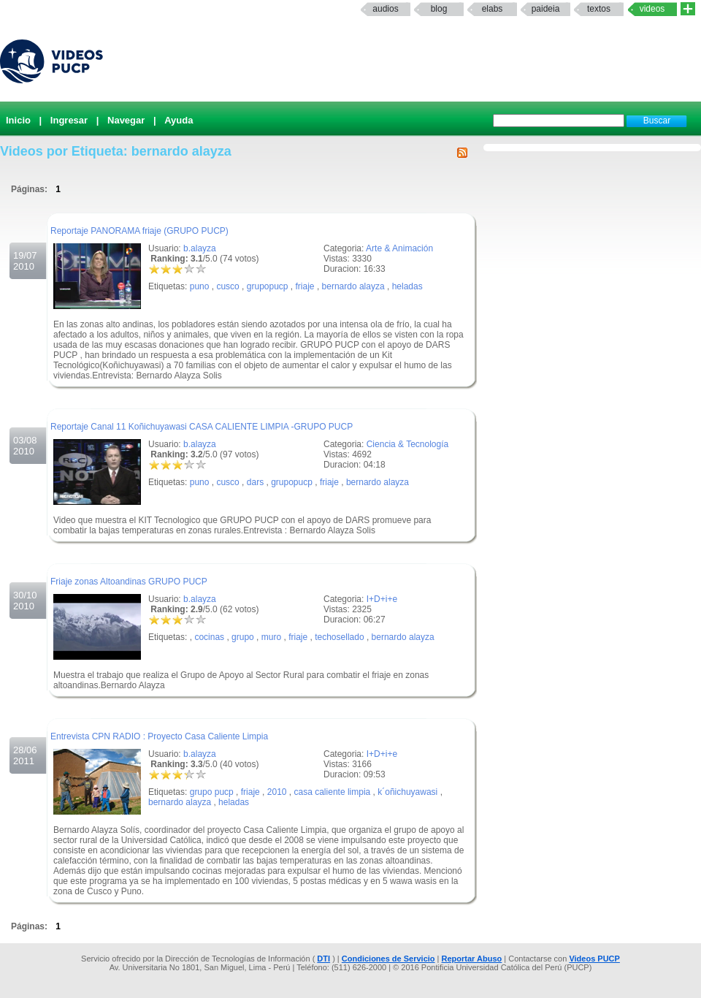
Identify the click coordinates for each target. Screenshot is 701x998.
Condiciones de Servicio (388, 958)
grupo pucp (212, 792)
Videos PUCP (594, 958)
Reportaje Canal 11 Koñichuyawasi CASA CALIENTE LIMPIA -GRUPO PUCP (201, 427)
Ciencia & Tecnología (408, 444)
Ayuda (178, 120)
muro (271, 637)
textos (598, 9)
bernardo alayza (353, 286)
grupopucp (267, 286)
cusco (227, 286)
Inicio (18, 120)
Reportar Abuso (472, 958)
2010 (277, 792)
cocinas (209, 637)
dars (255, 482)
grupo (242, 637)
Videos (652, 9)
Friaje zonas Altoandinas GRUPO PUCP (128, 581)
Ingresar (69, 120)
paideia (546, 9)
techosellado (339, 637)
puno (200, 286)
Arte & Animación (399, 248)
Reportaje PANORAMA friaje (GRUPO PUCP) (139, 231)
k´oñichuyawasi (407, 792)
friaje (305, 286)
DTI (323, 958)
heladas (407, 286)
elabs (492, 9)
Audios (385, 9)
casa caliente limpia (332, 792)
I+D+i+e (382, 599)
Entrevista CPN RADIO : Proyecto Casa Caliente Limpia (159, 736)
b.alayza (199, 248)
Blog (439, 9)
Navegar (126, 120)
